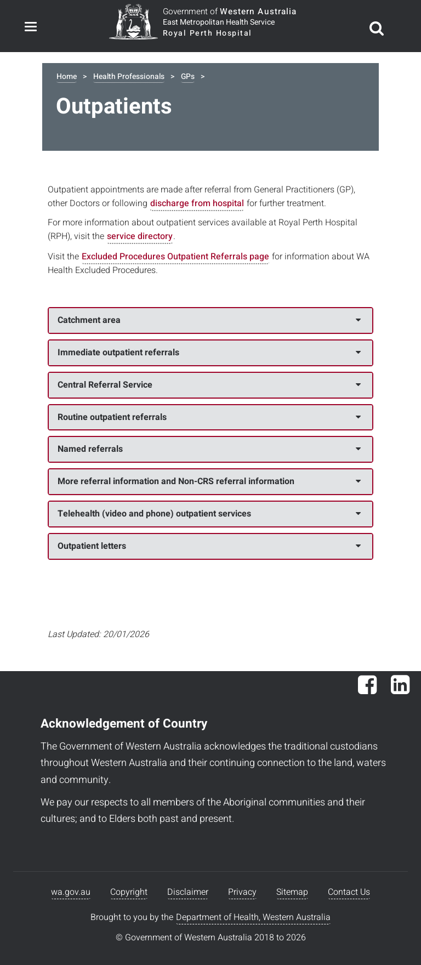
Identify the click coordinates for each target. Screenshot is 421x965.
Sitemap (292, 892)
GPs (188, 76)
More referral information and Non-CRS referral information (209, 481)
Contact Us (349, 892)
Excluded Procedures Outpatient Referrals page (175, 256)
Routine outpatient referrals (209, 417)
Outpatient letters (209, 546)
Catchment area (209, 320)
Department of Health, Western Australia (253, 917)
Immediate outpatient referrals (209, 352)
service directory (140, 236)
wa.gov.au (70, 892)
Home (66, 76)
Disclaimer (187, 892)
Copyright (128, 892)
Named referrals (209, 449)
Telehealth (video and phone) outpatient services (209, 513)
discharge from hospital (197, 203)
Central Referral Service (209, 384)
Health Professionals (128, 76)
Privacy (242, 892)
